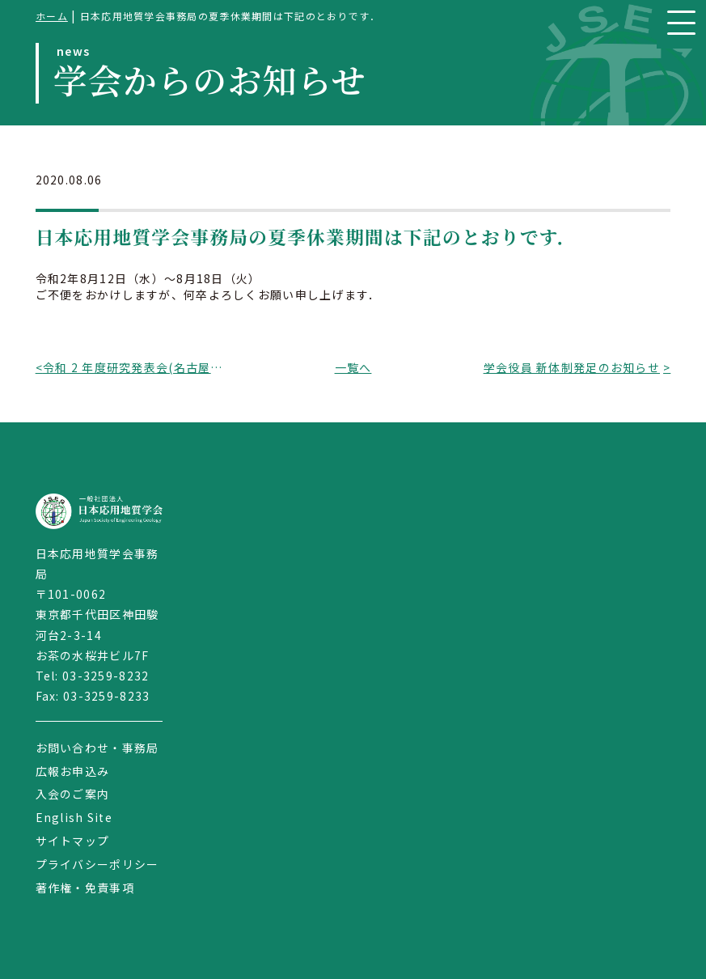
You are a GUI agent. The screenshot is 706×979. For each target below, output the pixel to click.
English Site (74, 817)
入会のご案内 (73, 794)
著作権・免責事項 (85, 887)
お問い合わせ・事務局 (97, 748)
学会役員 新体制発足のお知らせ (572, 367)
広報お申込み (73, 771)
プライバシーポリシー (97, 864)
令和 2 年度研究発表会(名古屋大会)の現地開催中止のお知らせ (134, 367)
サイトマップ (73, 841)
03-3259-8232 (105, 676)
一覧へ (353, 367)
